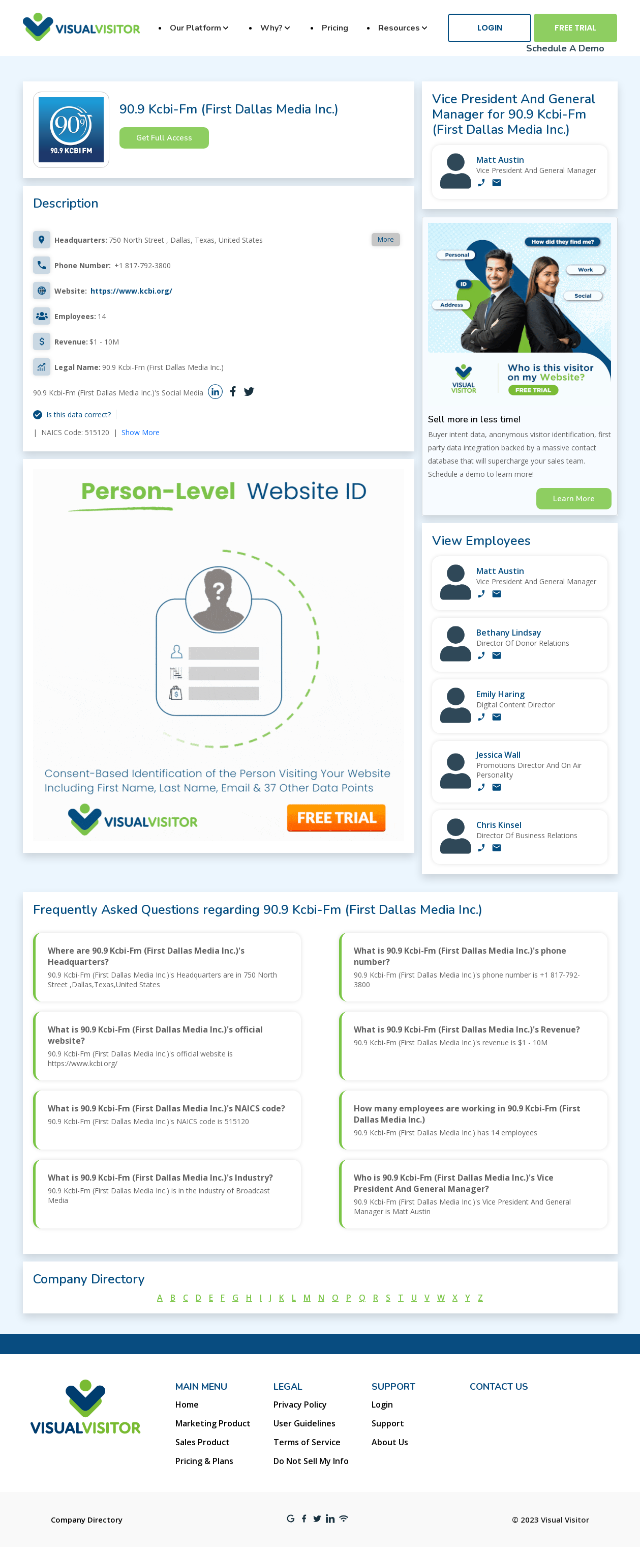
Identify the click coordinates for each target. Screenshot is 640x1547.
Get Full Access (164, 138)
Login (489, 28)
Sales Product (202, 1442)
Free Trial (575, 28)
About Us (390, 1442)
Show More (140, 432)
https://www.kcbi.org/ (131, 291)
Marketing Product (213, 1423)
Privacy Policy (300, 1404)
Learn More (574, 499)
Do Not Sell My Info (311, 1461)
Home (187, 1404)
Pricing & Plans (204, 1461)
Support (388, 1423)
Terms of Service (307, 1442)
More (386, 239)
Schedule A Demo (565, 48)
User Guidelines (304, 1423)
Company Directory (87, 1519)
